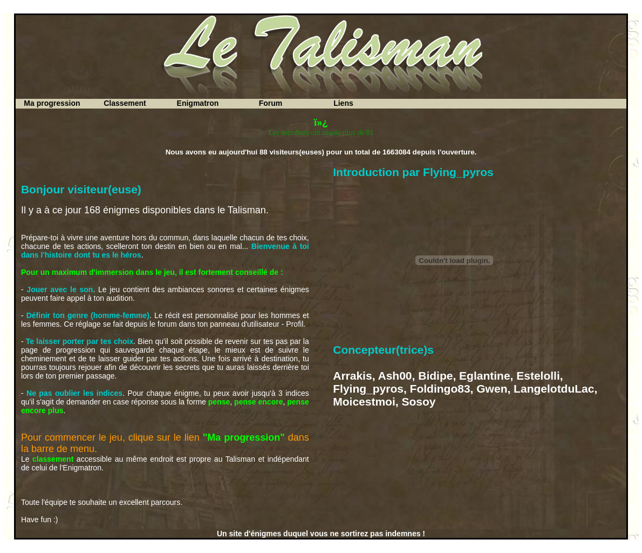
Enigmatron (198, 103)
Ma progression (52, 103)
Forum (271, 103)
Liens (343, 103)
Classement (125, 103)
